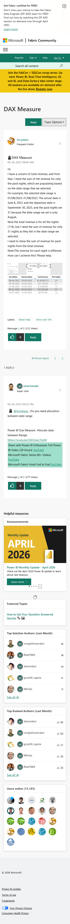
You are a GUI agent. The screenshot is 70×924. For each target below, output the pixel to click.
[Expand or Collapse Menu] (5, 50)
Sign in (33, 57)
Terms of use (9, 894)
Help (45, 57)
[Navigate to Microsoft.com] (13, 40)
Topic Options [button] (53, 122)
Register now (44, 89)
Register (19, 57)
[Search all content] (39, 65)
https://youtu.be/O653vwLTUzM (27, 440)
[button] (33, 122)
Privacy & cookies (11, 888)
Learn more (11, 29)
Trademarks (8, 900)
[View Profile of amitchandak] (30, 386)
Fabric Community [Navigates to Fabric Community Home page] (42, 40)
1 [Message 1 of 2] (18, 328)
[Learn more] (19, 582)
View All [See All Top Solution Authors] (13, 697)
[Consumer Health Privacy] (35, 913)
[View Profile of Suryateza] (22, 139)
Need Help (24, 319)
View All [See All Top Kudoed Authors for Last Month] (13, 775)
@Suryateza (21, 411)
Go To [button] (57, 57)
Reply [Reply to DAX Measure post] (33, 337)
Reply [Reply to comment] (33, 485)
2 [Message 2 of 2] (18, 477)
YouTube (38, 450)
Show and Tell (43, 319)
